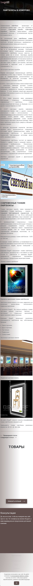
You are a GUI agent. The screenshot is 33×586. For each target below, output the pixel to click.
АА (16, 427)
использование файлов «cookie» (20, 576)
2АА (18, 427)
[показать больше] (16, 501)
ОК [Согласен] (16, 583)
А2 (13, 427)
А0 (9, 427)
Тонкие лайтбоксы (15, 211)
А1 (11, 427)
